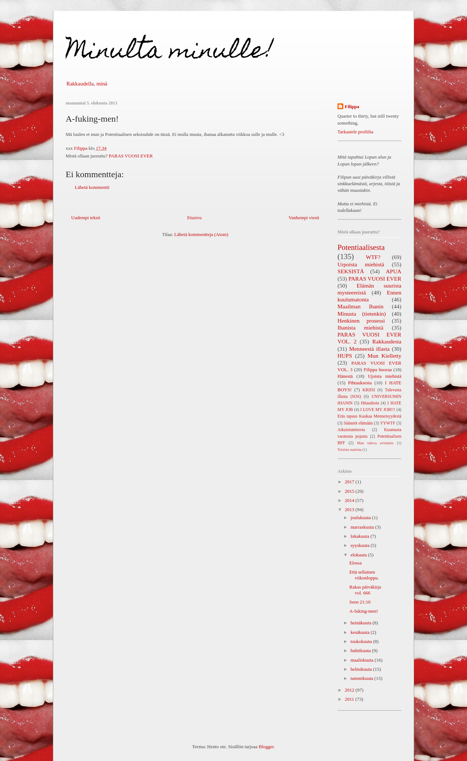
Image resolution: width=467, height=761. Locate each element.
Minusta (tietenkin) (361, 314)
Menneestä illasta (369, 349)
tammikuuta (362, 678)
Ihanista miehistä (360, 327)
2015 (350, 491)
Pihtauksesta (360, 382)
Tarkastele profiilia (355, 131)
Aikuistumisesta (351, 429)
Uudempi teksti (85, 217)
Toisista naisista (349, 450)
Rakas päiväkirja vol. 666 (365, 590)
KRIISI (368, 390)
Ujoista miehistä (384, 376)
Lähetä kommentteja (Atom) (201, 234)
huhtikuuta (361, 650)
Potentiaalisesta (361, 247)
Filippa (352, 106)
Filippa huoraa (378, 369)
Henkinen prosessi (361, 320)
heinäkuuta (362, 622)
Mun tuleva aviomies (375, 443)
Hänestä (345, 376)
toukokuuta (362, 641)
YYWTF (387, 423)
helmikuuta (362, 669)
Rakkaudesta (386, 341)
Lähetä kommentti (92, 187)
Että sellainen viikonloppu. (364, 575)
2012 (350, 690)
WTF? (373, 257)
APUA (393, 271)
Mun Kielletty (384, 356)
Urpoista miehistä (360, 264)
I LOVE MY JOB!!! (377, 409)
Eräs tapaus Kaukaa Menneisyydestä (369, 416)
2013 (350, 509)
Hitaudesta (370, 403)
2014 (350, 500)
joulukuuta (361, 517)
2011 (350, 699)
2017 (350, 481)
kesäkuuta (361, 632)
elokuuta (359, 555)
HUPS (344, 356)
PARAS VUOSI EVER (131, 156)
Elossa (355, 563)
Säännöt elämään (358, 423)
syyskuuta (361, 545)
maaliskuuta (363, 660)
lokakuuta (361, 536)
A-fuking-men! (363, 611)
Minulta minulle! (170, 52)
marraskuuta (363, 527)
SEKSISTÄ (350, 271)
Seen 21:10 (359, 602)
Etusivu (194, 217)
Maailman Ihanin (360, 306)
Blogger (266, 746)
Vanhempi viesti (304, 217)
